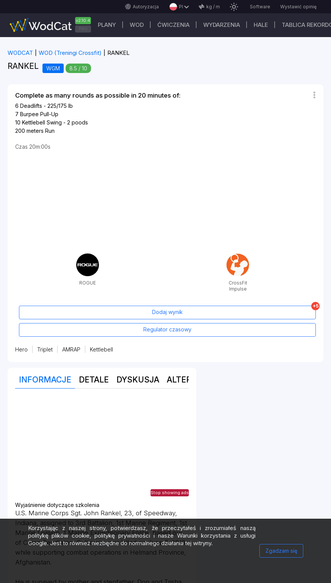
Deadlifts (31, 106)
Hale (261, 24)
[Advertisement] (102, 449)
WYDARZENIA (221, 24)
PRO (83, 28)
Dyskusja (137, 379)
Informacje (45, 379)
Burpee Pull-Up (39, 114)
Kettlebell (101, 349)
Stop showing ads (170, 492)
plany (107, 24)
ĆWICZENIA (173, 24)
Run (50, 130)
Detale (94, 379)
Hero (21, 349)
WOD (137, 24)
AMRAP (71, 349)
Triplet (45, 349)
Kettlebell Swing (42, 122)
